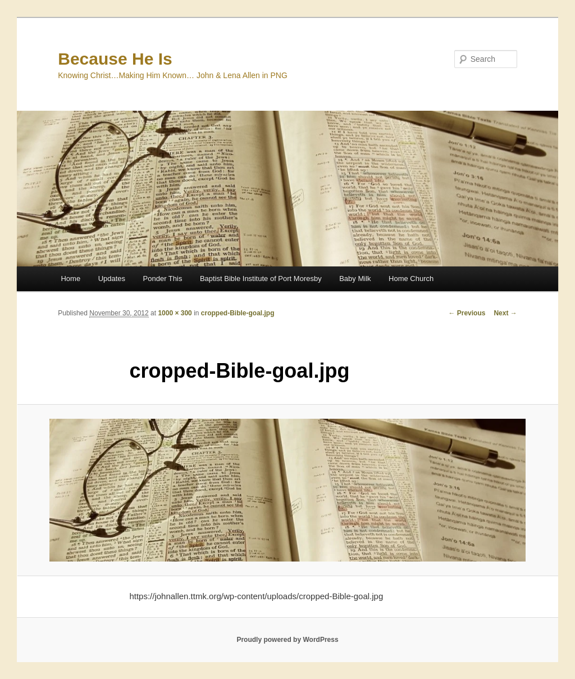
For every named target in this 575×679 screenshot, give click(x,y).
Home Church (411, 278)
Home (70, 278)
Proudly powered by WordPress (287, 640)
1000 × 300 (174, 313)
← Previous (466, 313)
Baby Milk (355, 278)
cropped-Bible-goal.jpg (238, 313)
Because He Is (115, 58)
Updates (111, 278)
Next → (505, 313)
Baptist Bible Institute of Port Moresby (261, 278)
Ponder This (162, 278)
